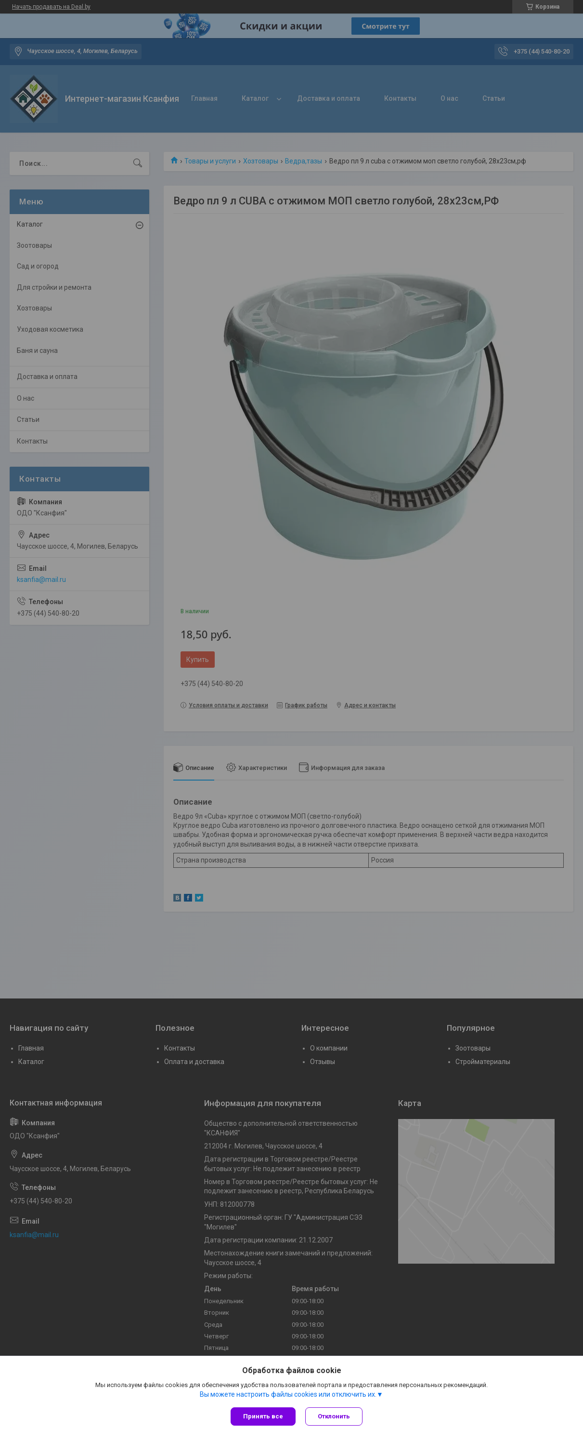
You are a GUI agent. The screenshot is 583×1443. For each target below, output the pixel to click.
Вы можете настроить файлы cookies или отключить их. (288, 1394)
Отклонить (334, 1416)
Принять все (263, 1416)
